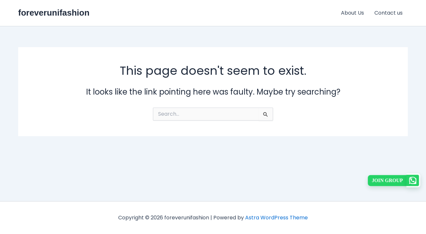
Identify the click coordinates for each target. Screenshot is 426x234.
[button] (394, 180)
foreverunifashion (54, 13)
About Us (352, 13)
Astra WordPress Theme (276, 217)
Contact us (388, 13)
